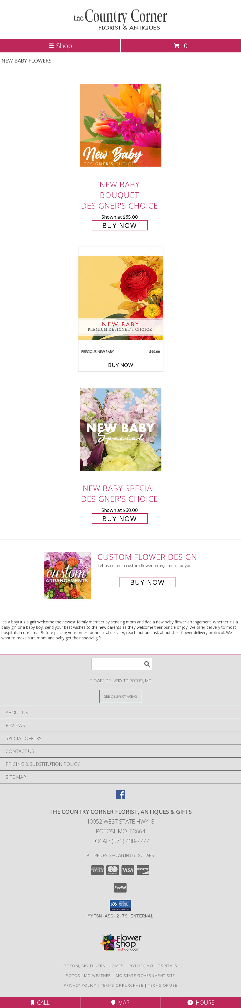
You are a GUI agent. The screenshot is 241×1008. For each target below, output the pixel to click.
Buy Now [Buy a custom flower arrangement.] (147, 582)
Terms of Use (162, 985)
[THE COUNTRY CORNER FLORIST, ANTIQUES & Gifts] (120, 30)
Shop (60, 45)
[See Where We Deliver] (120, 696)
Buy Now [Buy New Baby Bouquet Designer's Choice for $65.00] (119, 225)
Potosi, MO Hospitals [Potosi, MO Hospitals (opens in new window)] (153, 965)
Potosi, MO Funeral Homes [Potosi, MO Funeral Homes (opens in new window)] (93, 965)
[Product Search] (121, 664)
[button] (120, 905)
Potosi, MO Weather (88, 975)
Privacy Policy (80, 985)
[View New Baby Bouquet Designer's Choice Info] (120, 125)
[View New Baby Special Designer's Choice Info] (120, 429)
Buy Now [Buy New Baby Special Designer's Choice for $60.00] (119, 518)
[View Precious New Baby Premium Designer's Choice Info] (120, 298)
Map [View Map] (120, 1002)
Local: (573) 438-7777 (120, 841)
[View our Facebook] (120, 797)
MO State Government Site (145, 975)
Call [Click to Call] (40, 1002)
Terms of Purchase (122, 985)
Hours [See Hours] (201, 1002)
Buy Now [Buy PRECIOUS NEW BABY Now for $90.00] (120, 365)
